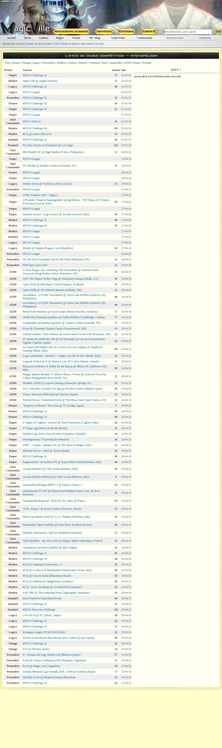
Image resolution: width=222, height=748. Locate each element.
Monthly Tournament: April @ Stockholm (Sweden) (52, 532)
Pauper (137, 62)
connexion (205, 37)
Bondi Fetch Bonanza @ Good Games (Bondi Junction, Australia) (60, 311)
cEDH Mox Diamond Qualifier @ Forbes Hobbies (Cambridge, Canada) (64, 317)
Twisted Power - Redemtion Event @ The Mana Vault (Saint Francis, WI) (64, 400)
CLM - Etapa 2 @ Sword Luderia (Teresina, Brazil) (52, 508)
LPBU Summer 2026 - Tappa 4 (40, 195)
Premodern (49, 62)
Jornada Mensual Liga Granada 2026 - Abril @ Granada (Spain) (59, 671)
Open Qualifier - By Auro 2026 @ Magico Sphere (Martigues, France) (63, 540)
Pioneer (72, 62)
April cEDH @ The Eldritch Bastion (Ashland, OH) (52, 290)
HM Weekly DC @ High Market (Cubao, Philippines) (53, 152)
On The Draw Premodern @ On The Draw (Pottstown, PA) (56, 259)
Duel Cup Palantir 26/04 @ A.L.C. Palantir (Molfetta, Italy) (56, 516)
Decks (27, 37)
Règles (60, 37)
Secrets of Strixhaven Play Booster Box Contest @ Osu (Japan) (59, 637)
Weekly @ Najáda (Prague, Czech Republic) (48, 248)
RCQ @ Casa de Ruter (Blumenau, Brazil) (47, 575)
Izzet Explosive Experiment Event (42, 598)
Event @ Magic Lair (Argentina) (41, 666)
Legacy (36, 62)
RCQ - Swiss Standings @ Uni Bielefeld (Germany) (52, 587)
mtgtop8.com (144, 56)
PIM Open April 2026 (35, 265)
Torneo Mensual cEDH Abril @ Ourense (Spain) (50, 394)
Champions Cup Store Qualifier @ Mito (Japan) (50, 547)
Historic (83, 62)
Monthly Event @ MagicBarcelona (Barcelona (49, 677)
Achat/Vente (118, 37)
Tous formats (12, 62)
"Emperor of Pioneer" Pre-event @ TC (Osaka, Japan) (53, 405)
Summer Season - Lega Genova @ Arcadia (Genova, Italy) (56, 214)
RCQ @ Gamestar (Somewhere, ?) (42, 564)
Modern (61, 62)
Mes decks (87, 43)
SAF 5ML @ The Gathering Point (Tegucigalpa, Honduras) (56, 592)
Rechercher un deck (14, 43)
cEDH (127, 62)
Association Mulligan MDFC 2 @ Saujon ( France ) (52, 484)
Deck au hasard (70, 43)
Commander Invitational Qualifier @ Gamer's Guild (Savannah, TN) (62, 323)
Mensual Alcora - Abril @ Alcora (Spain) (46, 450)
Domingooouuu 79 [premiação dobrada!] (46, 439)
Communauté (144, 37)
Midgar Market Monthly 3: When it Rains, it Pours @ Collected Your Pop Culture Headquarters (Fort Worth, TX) (64, 376)
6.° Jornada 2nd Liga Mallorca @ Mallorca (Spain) (52, 654)
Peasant (147, 62)
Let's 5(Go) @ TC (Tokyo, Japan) (42, 615)
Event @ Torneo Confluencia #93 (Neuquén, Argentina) (54, 660)
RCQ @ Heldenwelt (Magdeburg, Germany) (48, 581)
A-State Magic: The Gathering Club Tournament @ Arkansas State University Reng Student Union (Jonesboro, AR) (60, 271)
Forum (76, 37)
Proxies (99, 43)
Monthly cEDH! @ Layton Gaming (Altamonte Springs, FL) (57, 383)
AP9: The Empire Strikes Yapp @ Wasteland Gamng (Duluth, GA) (60, 278)
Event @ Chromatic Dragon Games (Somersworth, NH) (54, 328)
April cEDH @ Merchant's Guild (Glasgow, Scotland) (53, 284)
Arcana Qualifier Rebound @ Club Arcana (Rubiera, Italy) (56, 476)
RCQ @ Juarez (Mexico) (37, 134)
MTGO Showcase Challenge (39, 609)
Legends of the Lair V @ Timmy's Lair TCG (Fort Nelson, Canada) (61, 361)
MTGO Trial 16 (32, 121)
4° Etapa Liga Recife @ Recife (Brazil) (45, 428)
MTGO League (31, 92)
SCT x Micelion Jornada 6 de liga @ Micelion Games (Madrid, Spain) (62, 388)
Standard (95, 62)
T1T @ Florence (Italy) (36, 649)
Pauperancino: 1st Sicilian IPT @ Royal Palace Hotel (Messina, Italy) (62, 462)
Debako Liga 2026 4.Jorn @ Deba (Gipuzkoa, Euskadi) (54, 433)
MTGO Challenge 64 (35, 128)
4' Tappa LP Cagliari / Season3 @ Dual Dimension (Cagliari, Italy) (60, 422)
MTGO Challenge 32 (35, 75)
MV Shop (94, 37)
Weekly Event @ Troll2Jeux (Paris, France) (47, 183)
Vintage (26, 62)
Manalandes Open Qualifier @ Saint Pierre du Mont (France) (57, 524)
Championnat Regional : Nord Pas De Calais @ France (54, 500)
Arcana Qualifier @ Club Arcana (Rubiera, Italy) (50, 468)
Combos (43, 37)
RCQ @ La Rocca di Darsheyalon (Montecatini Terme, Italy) (57, 570)
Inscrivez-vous (174, 37)
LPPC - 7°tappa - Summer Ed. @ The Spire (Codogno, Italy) (57, 445)
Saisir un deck (35, 43)
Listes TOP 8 (52, 43)
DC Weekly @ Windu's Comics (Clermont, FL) (50, 165)
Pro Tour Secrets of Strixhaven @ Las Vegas (48, 145)
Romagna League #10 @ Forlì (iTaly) (44, 632)
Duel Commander (112, 62)
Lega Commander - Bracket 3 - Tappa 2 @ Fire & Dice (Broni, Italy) (62, 355)
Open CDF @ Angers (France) (40, 80)
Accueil (11, 37)
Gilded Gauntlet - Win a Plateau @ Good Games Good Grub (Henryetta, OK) (67, 334)
